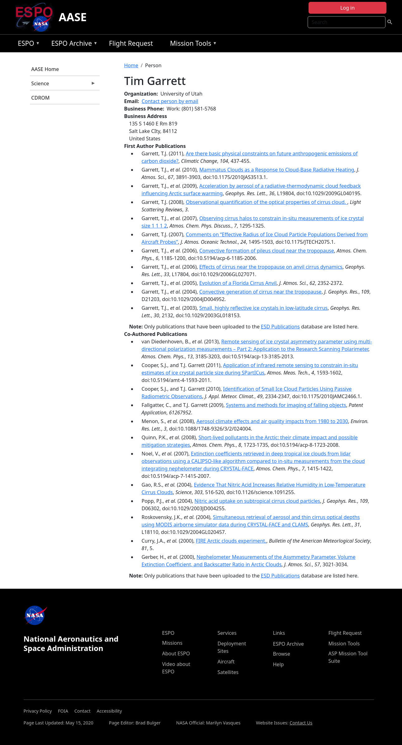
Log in (347, 7)
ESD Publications (280, 326)
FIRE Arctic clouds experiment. (231, 540)
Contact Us (301, 723)
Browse (281, 653)
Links (279, 632)
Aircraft (226, 661)
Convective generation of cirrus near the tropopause (260, 291)
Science (63, 85)
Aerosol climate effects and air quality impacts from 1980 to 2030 (272, 421)
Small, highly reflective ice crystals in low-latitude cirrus (263, 307)
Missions (172, 642)
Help (278, 664)
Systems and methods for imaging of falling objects (286, 405)
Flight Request (131, 43)
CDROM (40, 97)
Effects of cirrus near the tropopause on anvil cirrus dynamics (271, 266)
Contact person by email (170, 101)
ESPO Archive (73, 44)
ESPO (27, 44)
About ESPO (176, 653)
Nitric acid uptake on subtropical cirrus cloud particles (257, 500)
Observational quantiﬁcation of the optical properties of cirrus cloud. (266, 202)
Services (227, 632)
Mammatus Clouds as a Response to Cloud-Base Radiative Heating (276, 169)
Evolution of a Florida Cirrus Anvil (238, 283)
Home (131, 65)
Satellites (228, 672)
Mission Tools (192, 44)
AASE (73, 17)
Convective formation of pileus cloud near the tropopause (266, 250)
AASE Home (45, 69)
